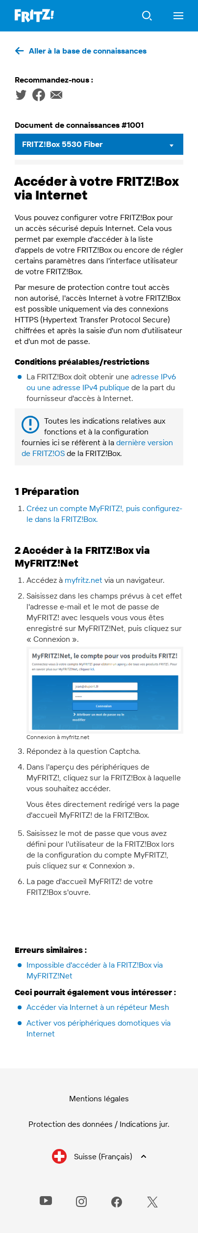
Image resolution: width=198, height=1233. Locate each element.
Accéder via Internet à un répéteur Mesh (97, 1007)
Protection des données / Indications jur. (99, 1124)
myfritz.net (83, 580)
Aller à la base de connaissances (88, 51)
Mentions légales (99, 1098)
